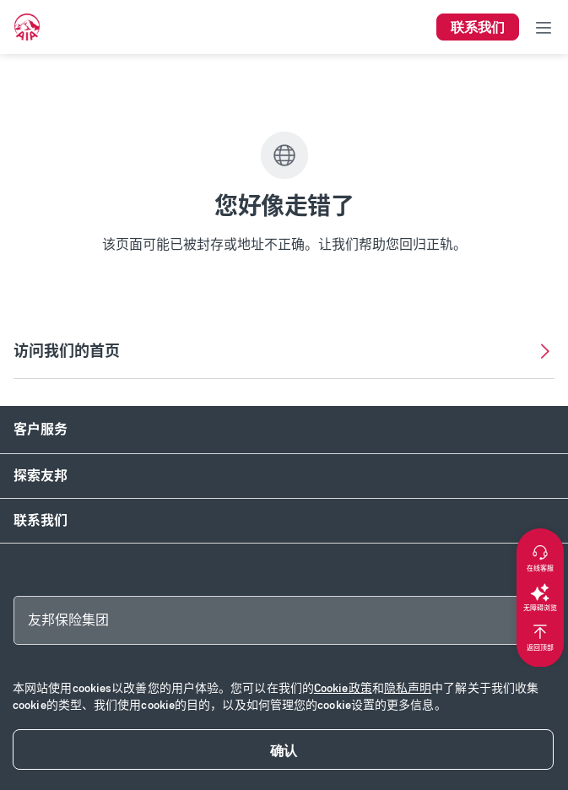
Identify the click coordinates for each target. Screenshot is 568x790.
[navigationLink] (27, 27)
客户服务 (41, 429)
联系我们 (41, 520)
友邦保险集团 (68, 620)
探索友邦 (41, 476)
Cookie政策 (343, 688)
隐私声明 (407, 688)
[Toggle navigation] (543, 27)
